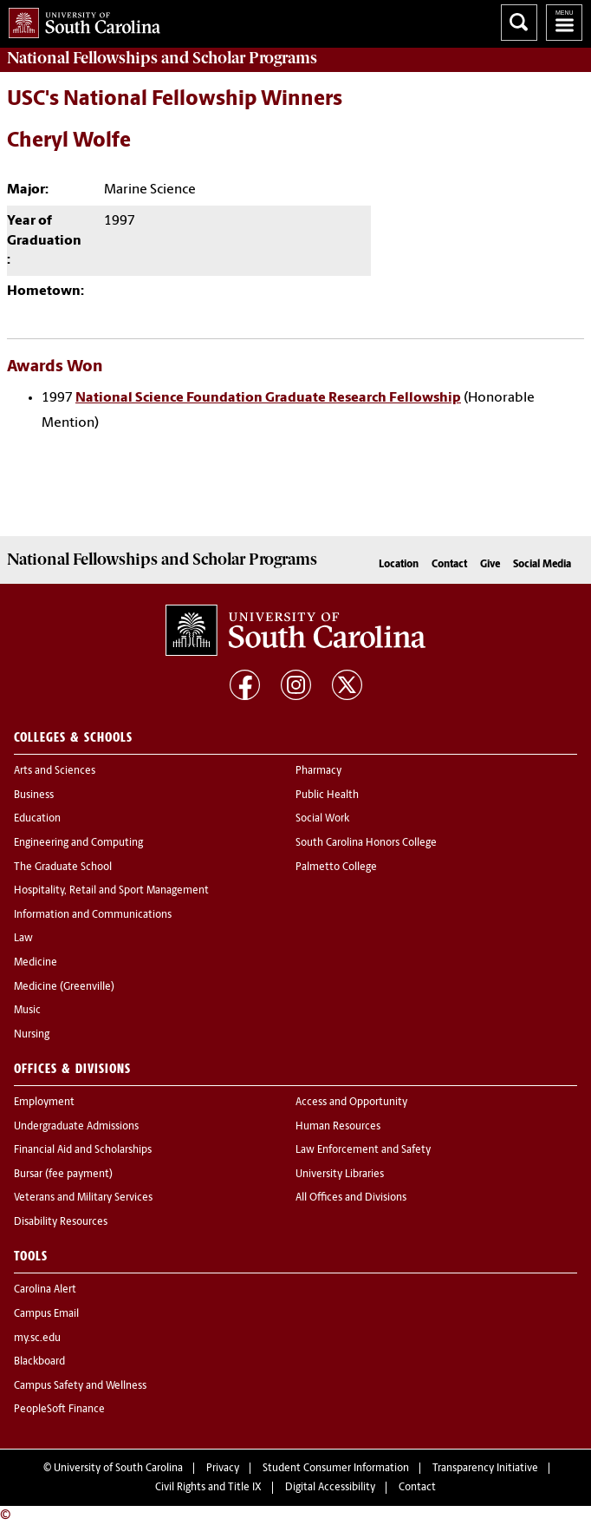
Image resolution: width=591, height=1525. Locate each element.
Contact (449, 565)
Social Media (542, 565)
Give (490, 565)
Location (399, 565)
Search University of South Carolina (519, 22)
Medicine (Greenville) (64, 987)
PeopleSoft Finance (59, 1409)
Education (37, 819)
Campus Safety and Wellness (80, 1386)
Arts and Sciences (54, 771)
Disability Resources (60, 1222)
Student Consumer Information (336, 1468)
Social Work (322, 819)
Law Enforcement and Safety (363, 1150)
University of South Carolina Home (80, 19)
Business (34, 795)
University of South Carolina (118, 1468)
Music (27, 1010)
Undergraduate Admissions (76, 1127)
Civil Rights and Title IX (208, 1487)
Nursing (31, 1035)
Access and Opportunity (351, 1102)
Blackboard (39, 1362)
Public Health (327, 795)
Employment (44, 1102)
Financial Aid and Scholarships (83, 1150)
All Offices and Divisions (351, 1198)
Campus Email (46, 1314)
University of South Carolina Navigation (564, 22)
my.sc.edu (37, 1338)
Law (23, 938)
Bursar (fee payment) (63, 1174)
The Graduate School (63, 867)
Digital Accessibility (330, 1487)
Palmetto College (336, 867)
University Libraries (340, 1174)
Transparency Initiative (485, 1468)
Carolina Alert (45, 1290)
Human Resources (338, 1127)
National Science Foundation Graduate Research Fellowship (268, 398)
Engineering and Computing (78, 843)
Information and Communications (93, 915)
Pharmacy (318, 771)
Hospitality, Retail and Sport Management (111, 891)
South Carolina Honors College (366, 843)
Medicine (35, 963)
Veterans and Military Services (83, 1198)
